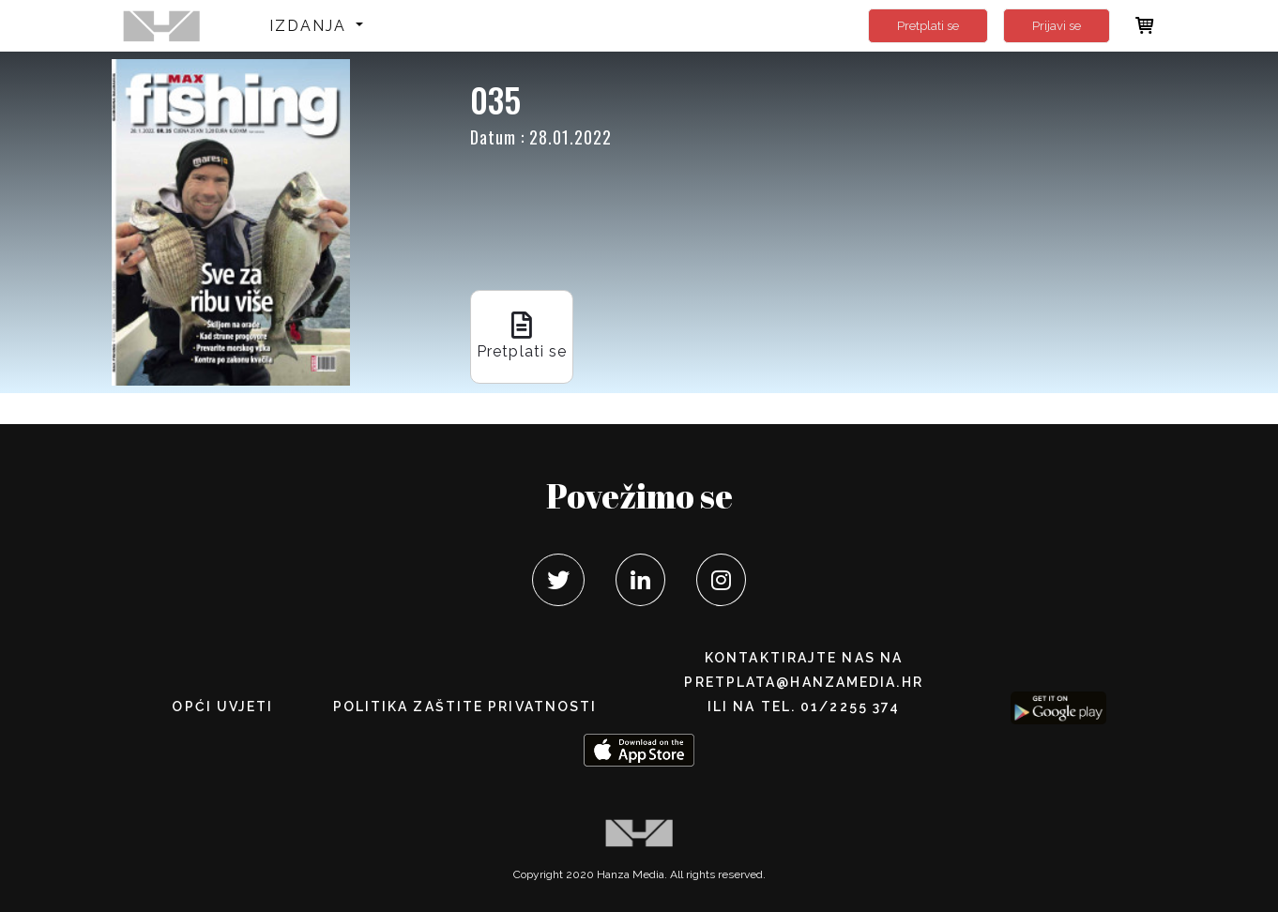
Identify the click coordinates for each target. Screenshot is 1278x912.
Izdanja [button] (311, 26)
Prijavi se (1056, 26)
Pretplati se (928, 26)
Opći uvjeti (222, 706)
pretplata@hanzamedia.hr (803, 682)
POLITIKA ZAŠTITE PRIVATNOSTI (465, 706)
